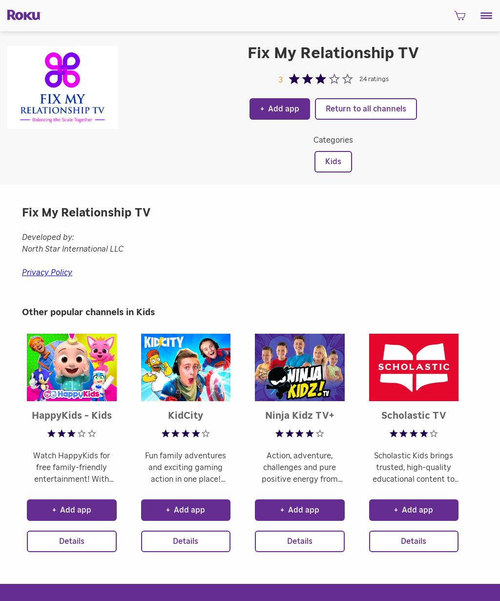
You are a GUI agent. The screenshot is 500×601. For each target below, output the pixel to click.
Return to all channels (366, 109)
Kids (333, 162)
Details (71, 541)
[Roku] (21, 14)
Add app (279, 109)
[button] (486, 15)
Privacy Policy (47, 273)
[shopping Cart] (459, 18)
